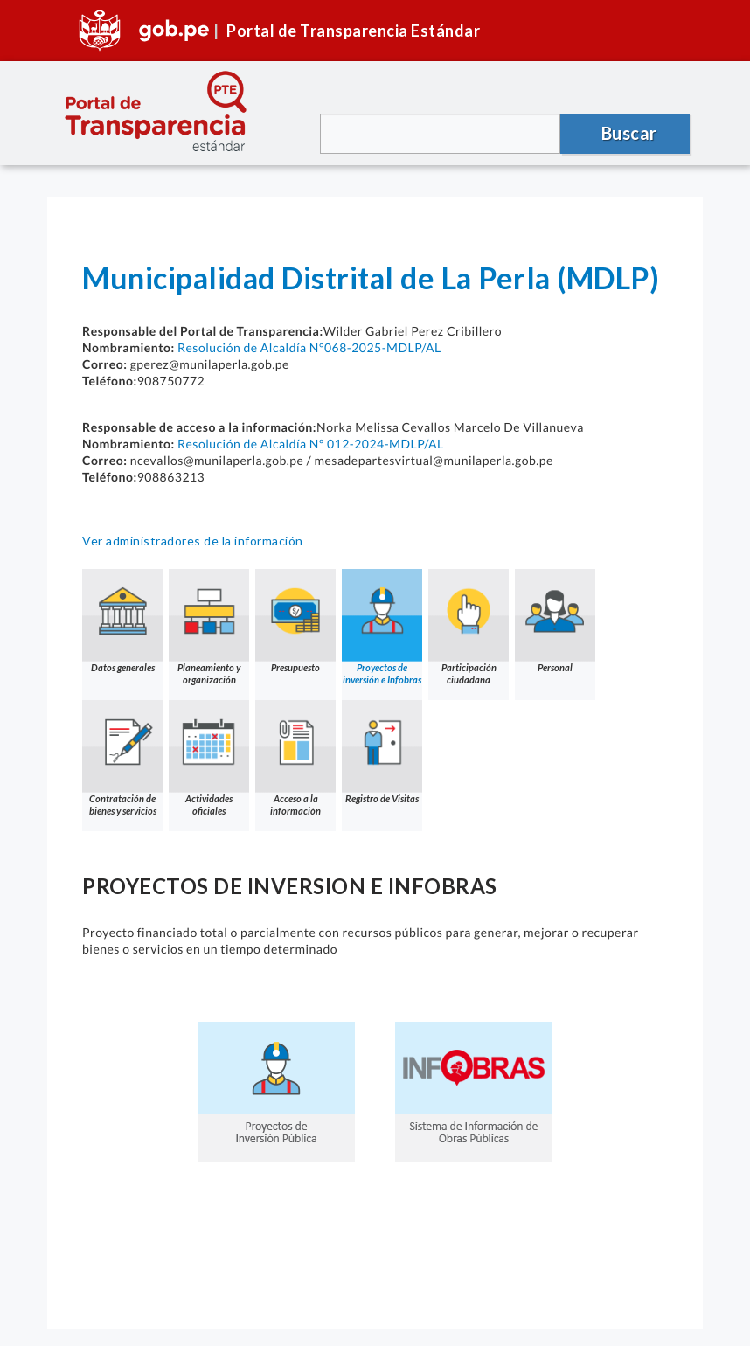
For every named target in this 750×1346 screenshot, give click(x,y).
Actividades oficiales (209, 758)
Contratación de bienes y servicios (122, 758)
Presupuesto (295, 621)
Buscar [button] (629, 132)
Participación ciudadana (468, 627)
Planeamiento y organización (209, 627)
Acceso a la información (295, 758)
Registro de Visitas (382, 752)
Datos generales (122, 621)
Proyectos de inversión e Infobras (382, 627)
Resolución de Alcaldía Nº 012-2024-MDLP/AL (310, 443)
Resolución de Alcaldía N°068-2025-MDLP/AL (309, 347)
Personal (555, 621)
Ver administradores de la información (192, 540)
